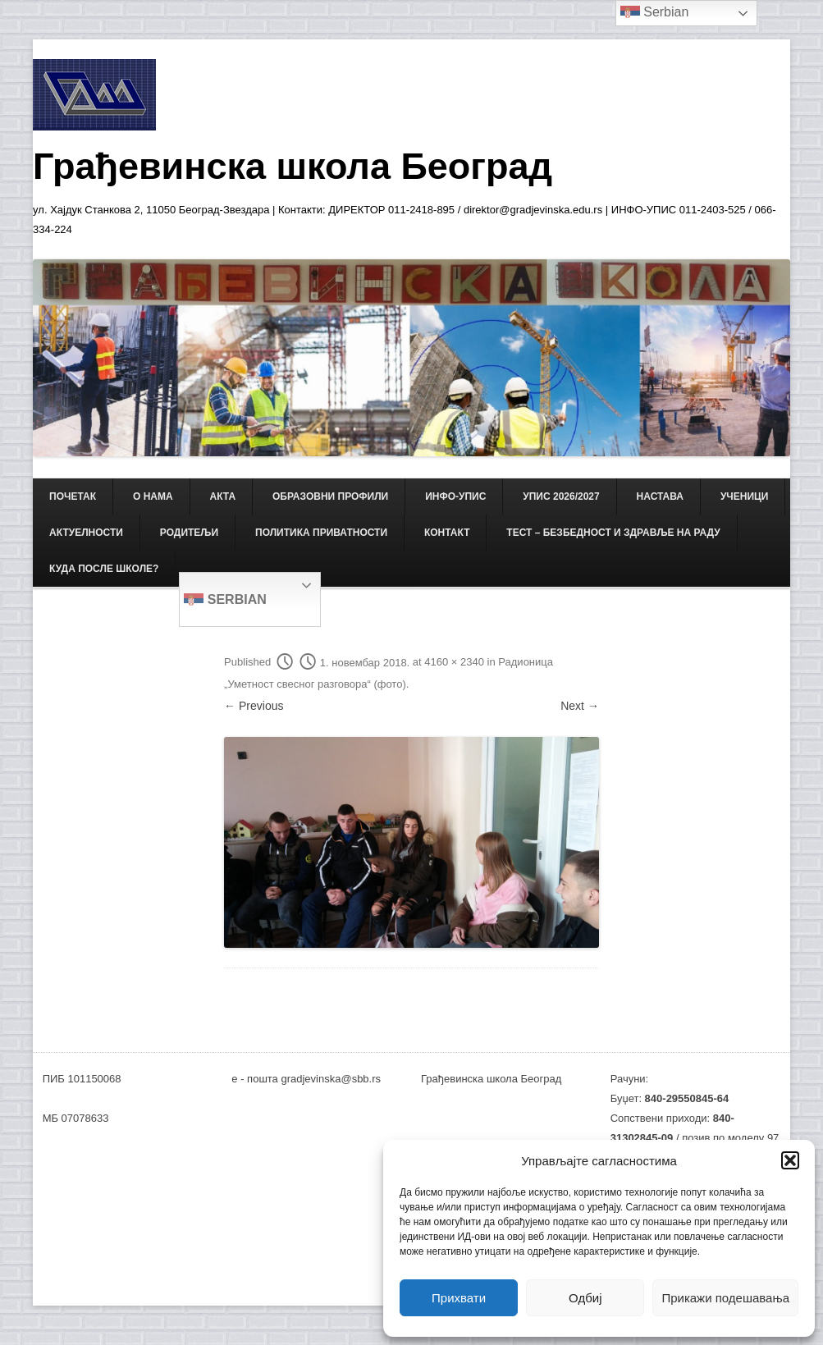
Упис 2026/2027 (561, 496)
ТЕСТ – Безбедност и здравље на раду (613, 532)
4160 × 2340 (454, 662)
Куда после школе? (103, 568)
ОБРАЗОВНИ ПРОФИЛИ (330, 496)
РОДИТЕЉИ (189, 532)
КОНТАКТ (447, 532)
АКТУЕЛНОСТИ (86, 532)
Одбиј (585, 1298)
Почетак (72, 496)
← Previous (253, 705)
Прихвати (459, 1298)
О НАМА (153, 496)
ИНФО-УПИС (455, 496)
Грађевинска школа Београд (292, 166)
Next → (579, 705)
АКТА (223, 496)
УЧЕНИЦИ (744, 496)
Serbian (225, 601)
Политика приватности (321, 532)
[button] (790, 1160)
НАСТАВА (660, 496)
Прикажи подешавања (725, 1298)
